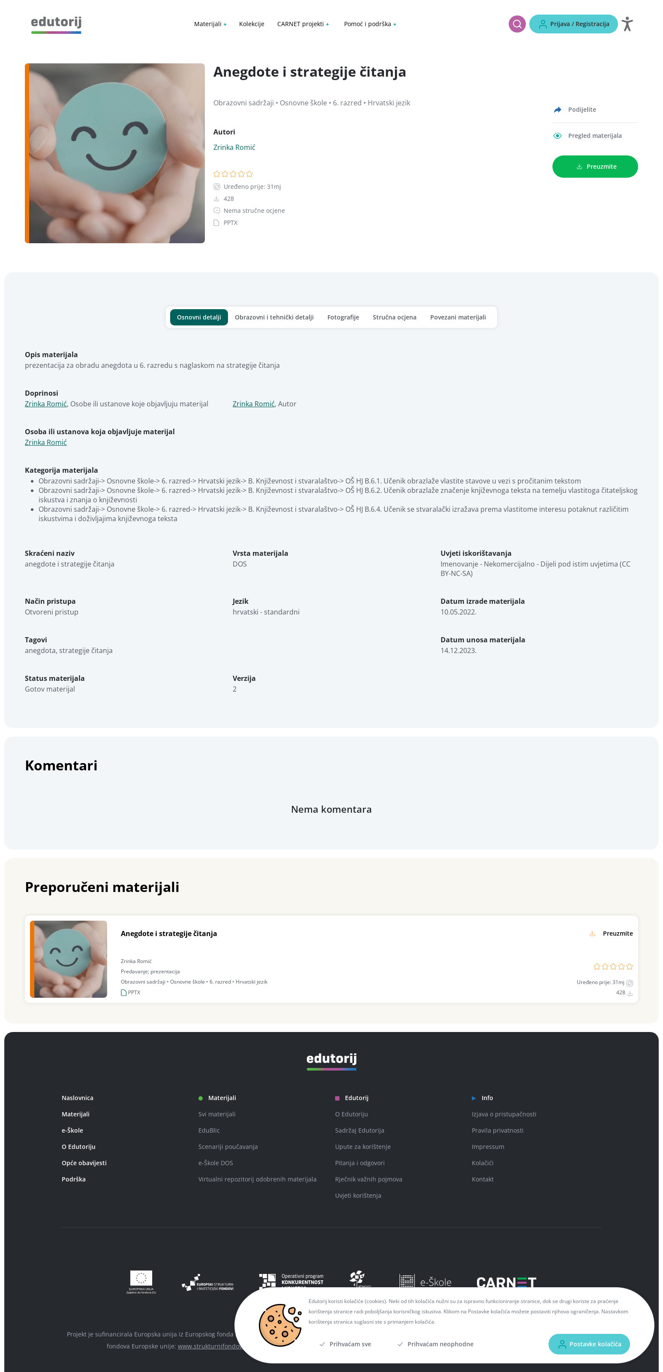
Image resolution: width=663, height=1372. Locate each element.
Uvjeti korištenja (358, 1195)
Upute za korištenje (363, 1146)
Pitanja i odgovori (360, 1163)
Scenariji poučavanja (228, 1146)
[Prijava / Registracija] (573, 24)
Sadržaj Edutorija (359, 1130)
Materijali (76, 1114)
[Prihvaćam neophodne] (434, 1344)
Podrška (74, 1179)
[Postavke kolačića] (589, 1344)
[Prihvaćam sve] (344, 1344)
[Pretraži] (517, 24)
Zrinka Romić (234, 147)
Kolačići (483, 1163)
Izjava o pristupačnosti (504, 1114)
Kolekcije (251, 24)
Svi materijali (217, 1114)
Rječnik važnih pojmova (368, 1179)
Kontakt (483, 1179)
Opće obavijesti (84, 1163)
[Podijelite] (574, 110)
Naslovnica (77, 1098)
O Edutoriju (79, 1146)
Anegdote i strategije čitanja (169, 933)
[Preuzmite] (595, 166)
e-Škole (72, 1130)
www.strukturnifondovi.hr (215, 1346)
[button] (210, 24)
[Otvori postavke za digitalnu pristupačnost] (627, 24)
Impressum (488, 1146)
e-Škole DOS (215, 1163)
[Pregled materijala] (587, 136)
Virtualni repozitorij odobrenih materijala (257, 1179)
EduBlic (209, 1130)
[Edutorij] (56, 24)
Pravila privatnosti (498, 1130)
